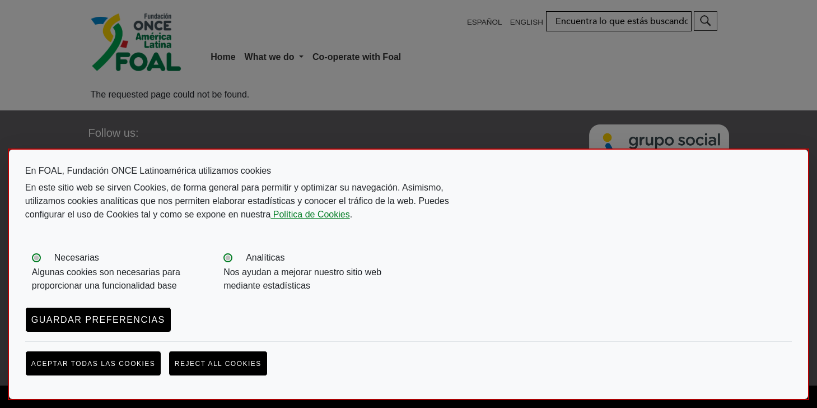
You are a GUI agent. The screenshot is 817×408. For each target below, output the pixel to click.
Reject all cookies (218, 364)
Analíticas (265, 257)
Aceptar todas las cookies (93, 364)
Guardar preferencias (98, 319)
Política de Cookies (309, 214)
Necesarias (76, 257)
